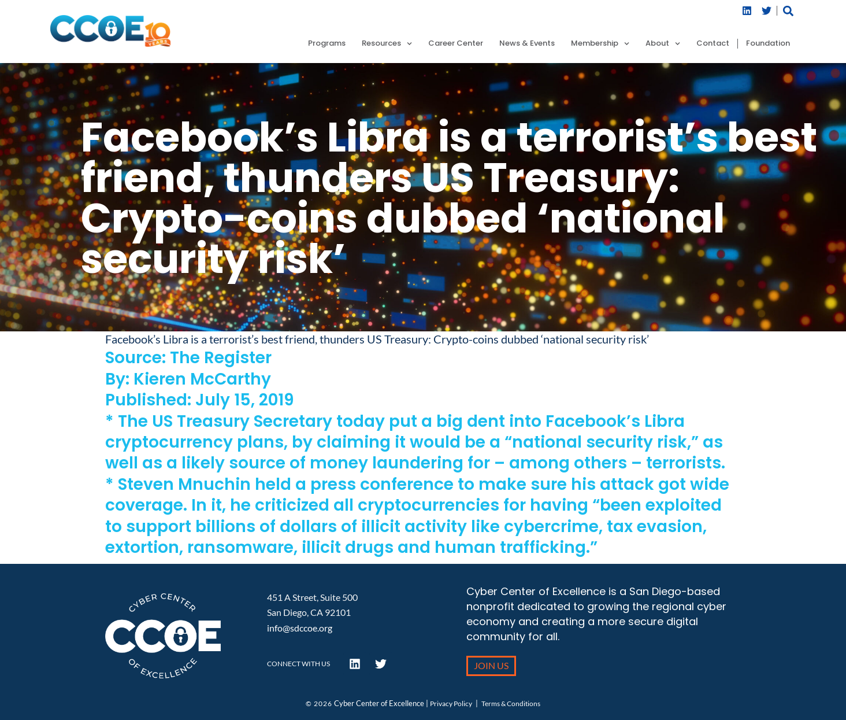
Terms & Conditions (510, 703)
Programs (327, 44)
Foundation (768, 44)
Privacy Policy (451, 703)
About (662, 44)
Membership (600, 44)
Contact (712, 44)
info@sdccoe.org (299, 627)
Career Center (455, 44)
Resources (387, 44)
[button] (788, 10)
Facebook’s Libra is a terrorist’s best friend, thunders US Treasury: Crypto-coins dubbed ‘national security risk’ (377, 339)
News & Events (527, 44)
